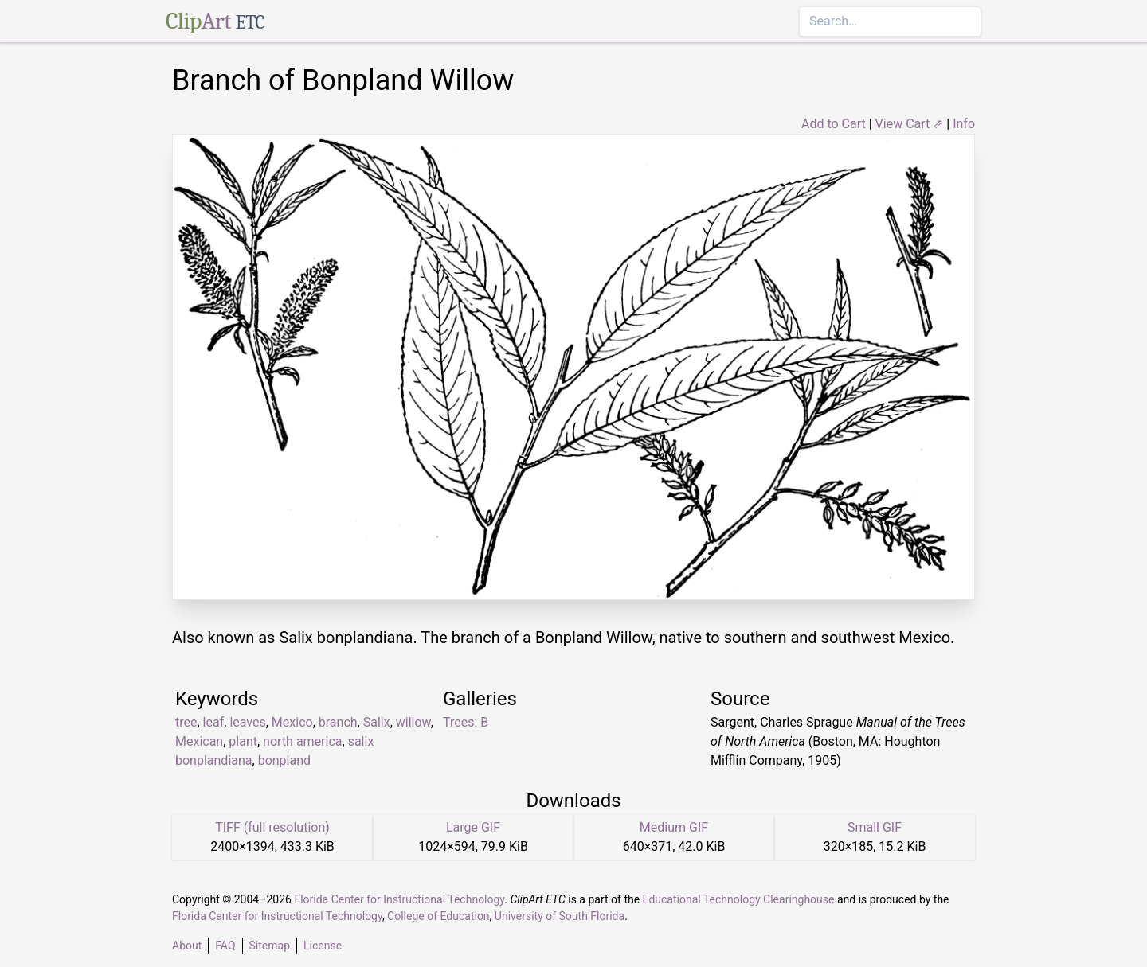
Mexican (199, 741)
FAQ (225, 945)
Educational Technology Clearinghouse (739, 899)
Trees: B (465, 722)
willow (413, 722)
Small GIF (875, 827)
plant (243, 741)
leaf (214, 722)
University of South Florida (559, 916)
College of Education (438, 916)
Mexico (292, 722)
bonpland (284, 760)
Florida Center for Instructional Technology (399, 899)
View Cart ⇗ (909, 123)
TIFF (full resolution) (272, 827)
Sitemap (269, 945)
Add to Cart (833, 123)
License (322, 945)
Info (964, 123)
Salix (376, 722)
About (187, 945)
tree (186, 722)
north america (302, 741)
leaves (247, 722)
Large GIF (473, 827)
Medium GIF (674, 827)
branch (338, 722)
